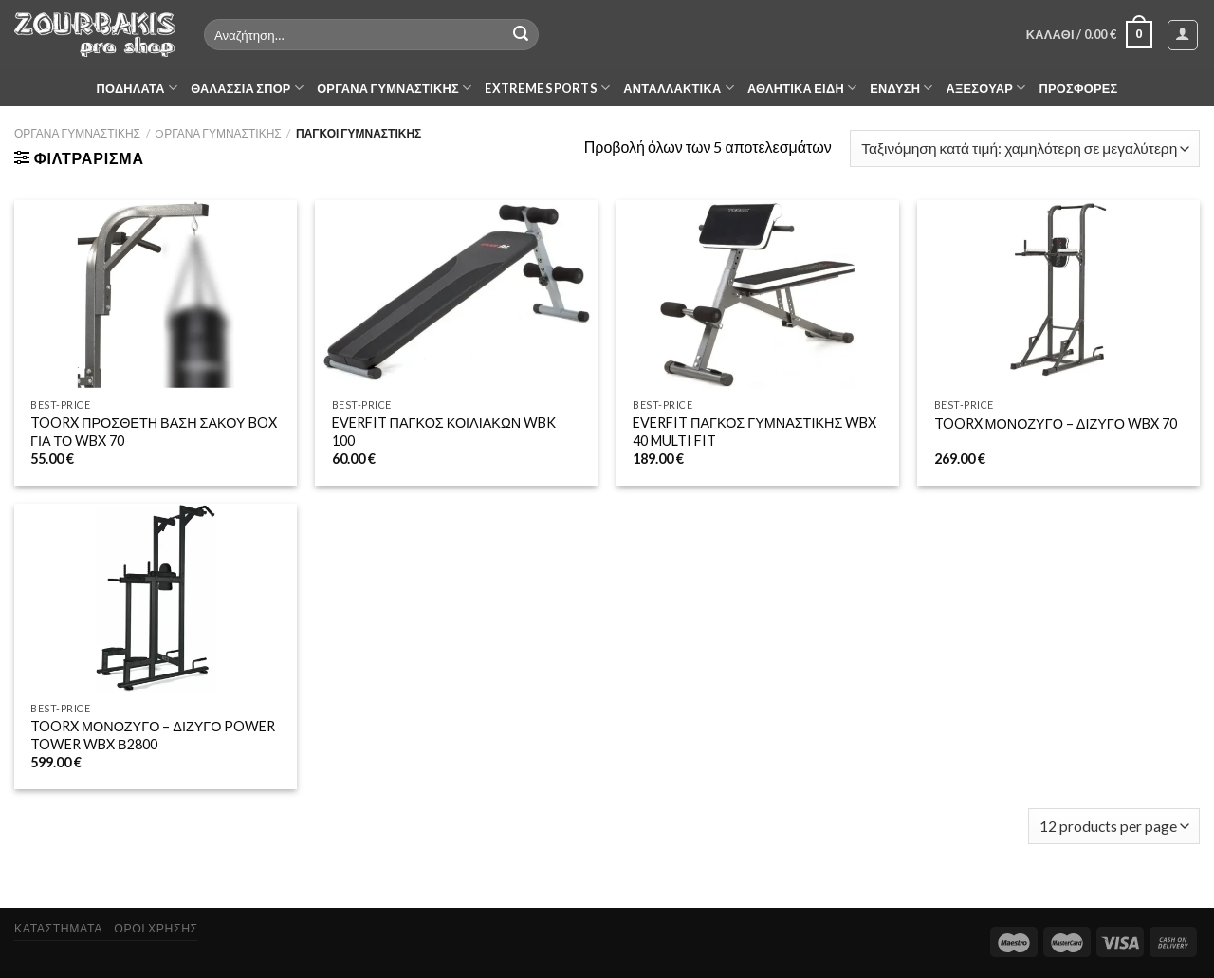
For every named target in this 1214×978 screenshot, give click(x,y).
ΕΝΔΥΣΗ (901, 88)
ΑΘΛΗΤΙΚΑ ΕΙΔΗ (801, 88)
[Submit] (521, 35)
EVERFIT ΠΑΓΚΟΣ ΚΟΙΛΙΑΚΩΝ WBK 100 (444, 432)
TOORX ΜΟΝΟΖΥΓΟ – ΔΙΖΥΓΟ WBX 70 (1055, 423)
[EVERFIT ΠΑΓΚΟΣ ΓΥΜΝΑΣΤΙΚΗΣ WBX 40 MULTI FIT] (757, 294)
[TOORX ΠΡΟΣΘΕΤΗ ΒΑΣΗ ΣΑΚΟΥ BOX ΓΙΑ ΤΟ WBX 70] (155, 294)
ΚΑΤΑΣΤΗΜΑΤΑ (58, 928)
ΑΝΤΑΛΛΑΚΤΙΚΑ (678, 88)
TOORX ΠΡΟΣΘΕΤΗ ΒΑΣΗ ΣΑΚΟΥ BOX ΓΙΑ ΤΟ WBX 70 (153, 432)
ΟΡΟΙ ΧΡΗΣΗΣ (155, 928)
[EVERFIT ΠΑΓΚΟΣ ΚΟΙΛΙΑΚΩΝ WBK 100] (456, 294)
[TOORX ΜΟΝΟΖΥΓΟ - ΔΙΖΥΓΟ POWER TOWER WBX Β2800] (155, 598)
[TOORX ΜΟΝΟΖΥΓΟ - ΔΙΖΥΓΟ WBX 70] (1058, 294)
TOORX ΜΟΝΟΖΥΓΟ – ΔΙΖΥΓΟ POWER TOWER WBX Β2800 (152, 735)
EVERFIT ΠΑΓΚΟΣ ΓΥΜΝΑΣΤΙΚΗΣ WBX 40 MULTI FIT (754, 432)
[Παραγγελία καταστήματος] (1025, 148)
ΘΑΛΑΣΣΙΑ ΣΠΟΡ (247, 88)
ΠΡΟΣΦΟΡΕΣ (1078, 88)
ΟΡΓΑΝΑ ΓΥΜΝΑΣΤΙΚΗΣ (394, 88)
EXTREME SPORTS (547, 88)
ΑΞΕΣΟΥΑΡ (986, 88)
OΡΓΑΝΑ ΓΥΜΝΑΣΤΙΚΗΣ (218, 133)
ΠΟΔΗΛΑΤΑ (137, 88)
